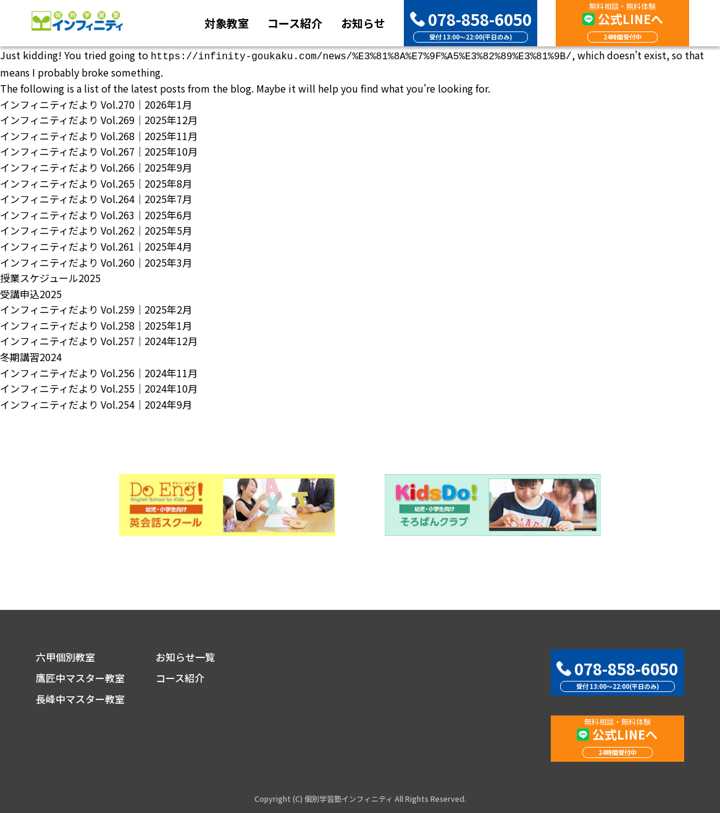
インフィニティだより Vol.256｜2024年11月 (99, 371)
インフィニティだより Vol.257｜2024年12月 (99, 339)
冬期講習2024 (31, 355)
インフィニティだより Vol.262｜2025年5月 (96, 229)
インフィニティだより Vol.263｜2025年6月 (96, 213)
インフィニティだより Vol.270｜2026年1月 (96, 103)
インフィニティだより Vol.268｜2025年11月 (99, 134)
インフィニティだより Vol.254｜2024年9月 (96, 403)
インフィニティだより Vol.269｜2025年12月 (99, 118)
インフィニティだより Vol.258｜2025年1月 (96, 324)
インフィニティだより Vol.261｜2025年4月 (96, 245)
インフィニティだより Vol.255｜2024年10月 (99, 387)
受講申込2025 (31, 292)
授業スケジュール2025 (50, 276)
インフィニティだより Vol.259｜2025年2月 (96, 308)
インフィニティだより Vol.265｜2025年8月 (96, 182)
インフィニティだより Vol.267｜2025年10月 (99, 150)
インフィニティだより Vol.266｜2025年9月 (96, 166)
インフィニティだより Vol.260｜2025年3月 (96, 261)
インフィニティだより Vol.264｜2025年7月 (96, 197)
